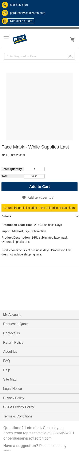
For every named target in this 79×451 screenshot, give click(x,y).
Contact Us (11, 333)
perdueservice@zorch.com (23, 13)
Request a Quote (18, 20)
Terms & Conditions (17, 416)
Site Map (9, 379)
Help (6, 370)
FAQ (6, 361)
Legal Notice (12, 388)
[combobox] (39, 56)
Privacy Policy (13, 398)
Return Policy (13, 342)
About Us (10, 351)
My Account (12, 314)
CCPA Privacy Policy (18, 407)
